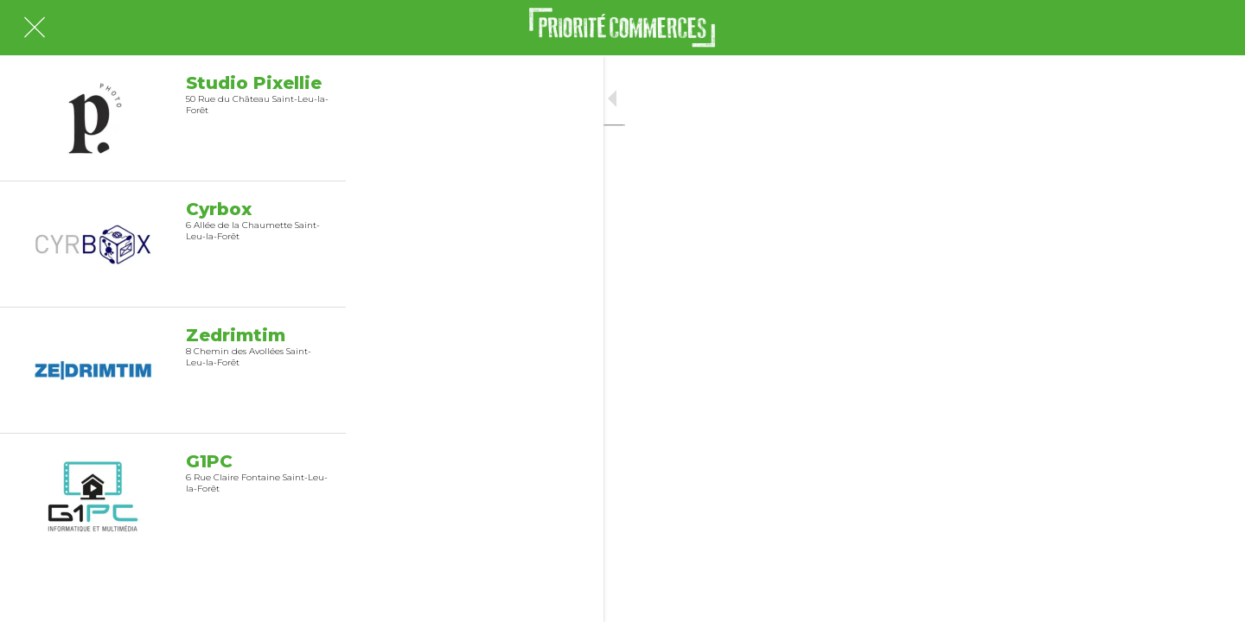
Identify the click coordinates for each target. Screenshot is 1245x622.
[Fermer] (34, 27)
